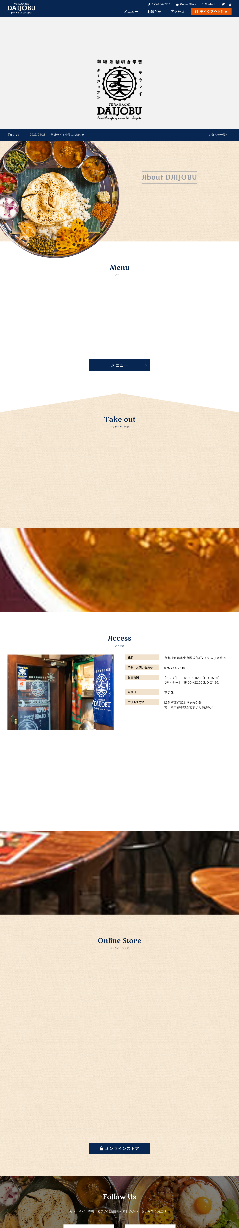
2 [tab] (223, 125)
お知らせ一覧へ (219, 134)
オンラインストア (119, 1148)
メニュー (119, 365)
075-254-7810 (159, 4)
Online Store (186, 4)
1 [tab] (220, 125)
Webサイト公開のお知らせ (67, 134)
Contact (208, 4)
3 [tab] (226, 125)
